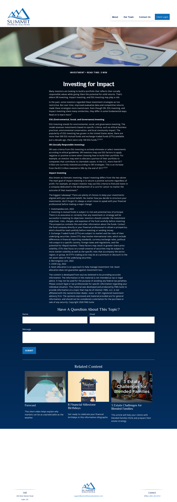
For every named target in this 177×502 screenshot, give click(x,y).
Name (25, 307)
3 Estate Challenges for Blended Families (126, 400)
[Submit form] (29, 343)
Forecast (30, 398)
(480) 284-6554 (154, 489)
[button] (115, 10)
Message (26, 322)
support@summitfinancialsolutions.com (88, 489)
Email (92, 307)
